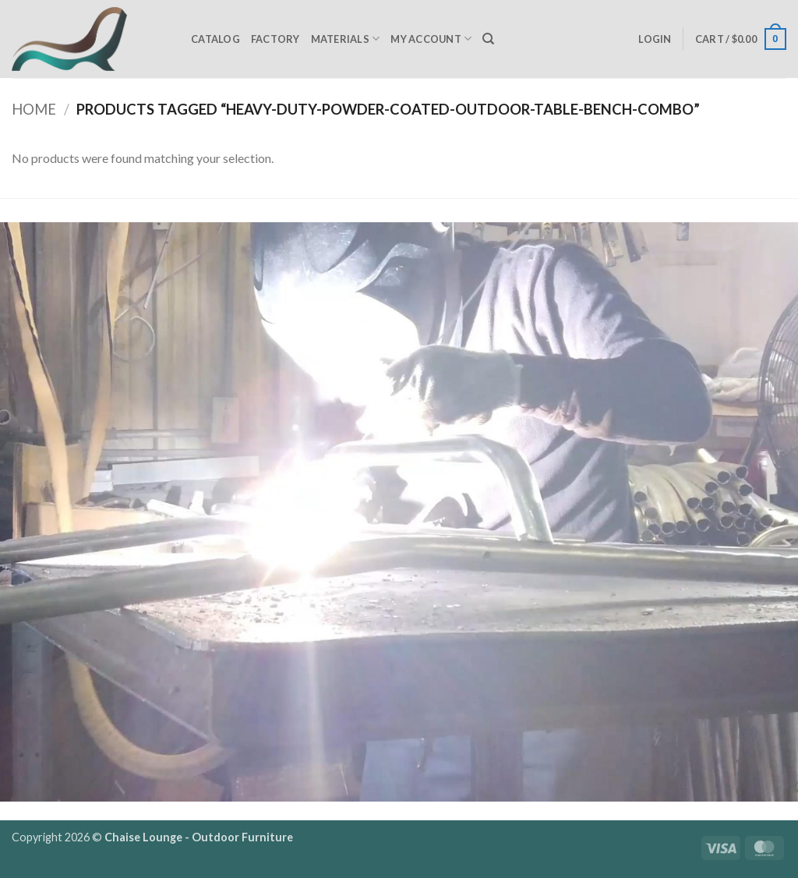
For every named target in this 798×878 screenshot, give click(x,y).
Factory (275, 39)
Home (34, 109)
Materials (345, 38)
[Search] (488, 39)
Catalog (215, 39)
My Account (430, 38)
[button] (654, 39)
